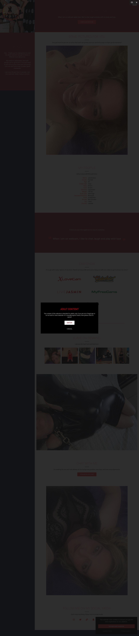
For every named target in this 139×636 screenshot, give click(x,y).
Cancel (69, 329)
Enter (69, 323)
